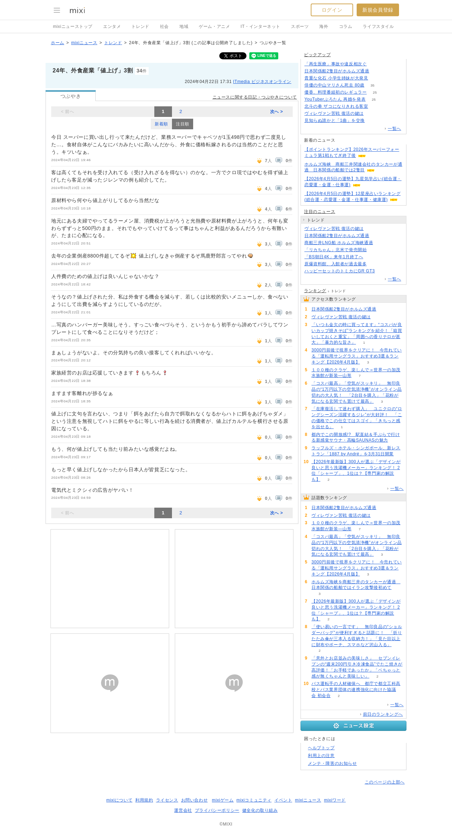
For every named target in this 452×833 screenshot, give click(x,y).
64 (375, 264)
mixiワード (335, 800)
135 (375, 64)
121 (377, 71)
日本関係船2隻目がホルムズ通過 (336, 71)
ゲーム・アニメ (214, 26)
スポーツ (300, 26)
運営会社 (183, 810)
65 (383, 271)
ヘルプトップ (321, 747)
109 (372, 114)
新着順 (161, 124)
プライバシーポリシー (217, 810)
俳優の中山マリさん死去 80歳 (334, 85)
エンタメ (112, 26)
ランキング (315, 290)
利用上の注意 (321, 755)
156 (376, 78)
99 (381, 243)
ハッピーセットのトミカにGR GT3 (339, 270)
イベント (283, 800)
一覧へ (394, 128)
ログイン (332, 10)
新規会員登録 (377, 10)
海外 (323, 26)
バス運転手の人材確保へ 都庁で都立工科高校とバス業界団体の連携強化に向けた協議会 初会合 (355, 689)
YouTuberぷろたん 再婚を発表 (334, 99)
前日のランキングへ (383, 714)
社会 (164, 26)
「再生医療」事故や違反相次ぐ (335, 63)
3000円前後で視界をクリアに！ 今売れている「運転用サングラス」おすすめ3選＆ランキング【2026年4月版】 (356, 356)
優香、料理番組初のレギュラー (335, 92)
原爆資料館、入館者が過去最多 (335, 263)
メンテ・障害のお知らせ (332, 763)
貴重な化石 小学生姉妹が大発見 (336, 78)
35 (372, 85)
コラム (345, 26)
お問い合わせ (194, 800)
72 (373, 121)
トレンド (140, 26)
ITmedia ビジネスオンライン (262, 81)
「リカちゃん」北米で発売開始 (335, 249)
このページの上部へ (385, 782)
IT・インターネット (260, 26)
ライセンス (167, 800)
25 (375, 92)
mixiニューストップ (73, 26)
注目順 (182, 124)
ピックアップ (317, 54)
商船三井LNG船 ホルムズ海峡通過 (338, 242)
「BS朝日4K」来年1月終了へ (333, 256)
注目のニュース (319, 211)
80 (371, 257)
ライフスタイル (378, 26)
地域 (183, 26)
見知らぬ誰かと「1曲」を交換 (334, 120)
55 (375, 250)
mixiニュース (84, 42)
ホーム (57, 42)
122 (377, 236)
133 (376, 106)
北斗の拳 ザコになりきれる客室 (336, 106)
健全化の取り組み (260, 810)
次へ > (276, 111)
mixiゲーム (223, 800)
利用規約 (144, 800)
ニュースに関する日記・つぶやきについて (255, 97)
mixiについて (119, 800)
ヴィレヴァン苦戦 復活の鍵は (334, 113)
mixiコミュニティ (254, 800)
